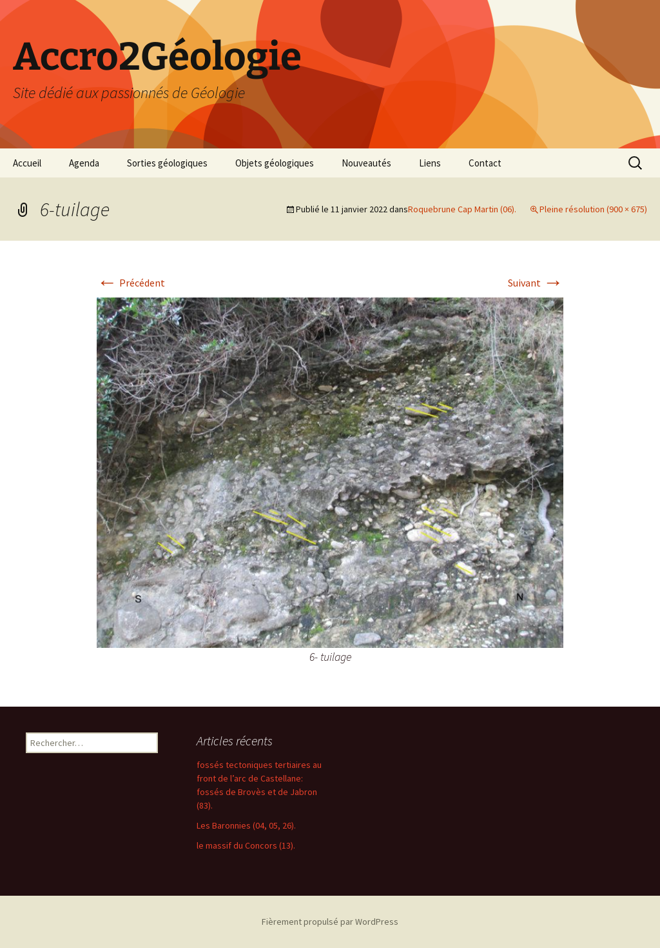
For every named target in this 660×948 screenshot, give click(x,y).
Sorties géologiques (167, 163)
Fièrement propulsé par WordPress (330, 921)
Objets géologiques (274, 163)
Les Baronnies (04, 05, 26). (246, 825)
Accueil (27, 163)
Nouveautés (366, 163)
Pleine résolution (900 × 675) (593, 209)
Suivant (535, 282)
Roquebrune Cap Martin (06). (462, 209)
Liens (430, 163)
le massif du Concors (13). (246, 845)
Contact (485, 163)
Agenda (84, 163)
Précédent (131, 282)
